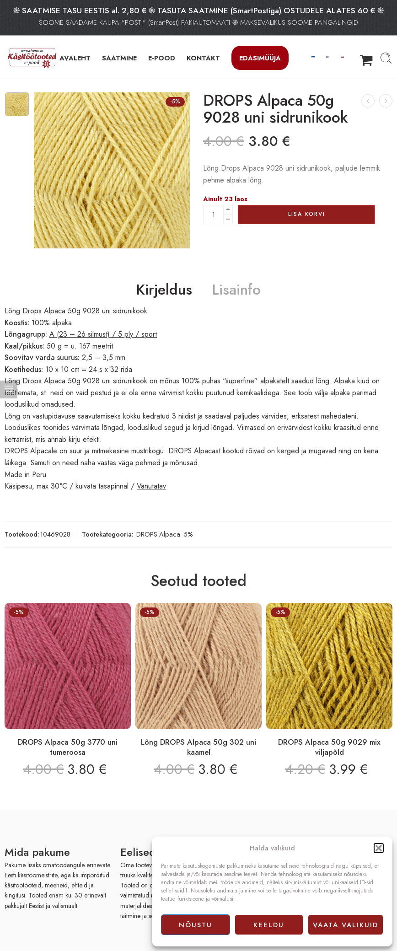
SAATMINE (119, 58)
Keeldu (268, 925)
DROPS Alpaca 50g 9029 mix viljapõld (329, 747)
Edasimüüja (260, 58)
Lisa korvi (306, 214)
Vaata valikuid (345, 925)
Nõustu (195, 925)
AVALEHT (75, 58)
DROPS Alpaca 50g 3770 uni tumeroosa (68, 747)
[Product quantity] (213, 214)
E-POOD (161, 58)
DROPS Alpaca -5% (164, 534)
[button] (378, 848)
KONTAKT (203, 58)
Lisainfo (236, 290)
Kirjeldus (164, 290)
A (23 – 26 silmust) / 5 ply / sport (103, 334)
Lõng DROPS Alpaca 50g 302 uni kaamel (198, 747)
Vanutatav (151, 486)
